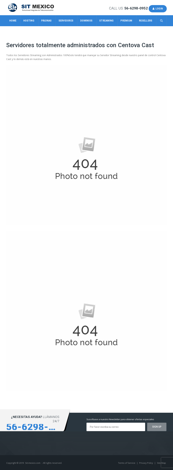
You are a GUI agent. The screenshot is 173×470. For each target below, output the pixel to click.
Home (12, 20)
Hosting (28, 20)
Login (158, 8)
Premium (126, 20)
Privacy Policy (146, 462)
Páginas (46, 20)
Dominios (86, 20)
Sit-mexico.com (32, 462)
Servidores (66, 20)
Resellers (145, 20)
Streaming (106, 20)
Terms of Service (127, 462)
